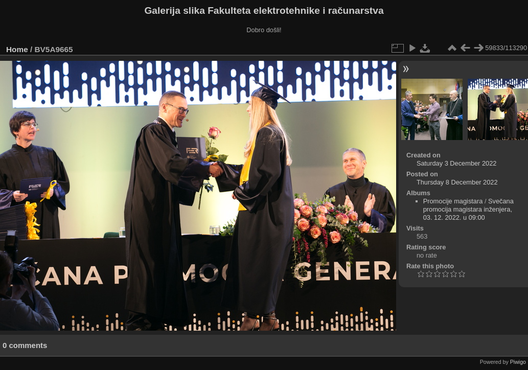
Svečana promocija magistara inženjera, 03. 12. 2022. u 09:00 (468, 209)
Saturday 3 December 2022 (457, 163)
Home (17, 49)
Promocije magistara (453, 201)
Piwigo (518, 362)
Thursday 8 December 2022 (457, 182)
